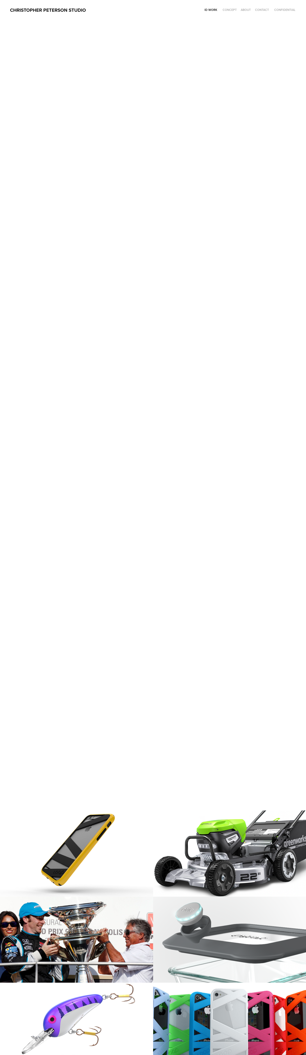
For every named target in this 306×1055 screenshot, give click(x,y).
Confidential (284, 10)
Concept (230, 10)
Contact (262, 10)
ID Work (210, 10)
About (246, 10)
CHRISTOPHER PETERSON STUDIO (48, 10)
